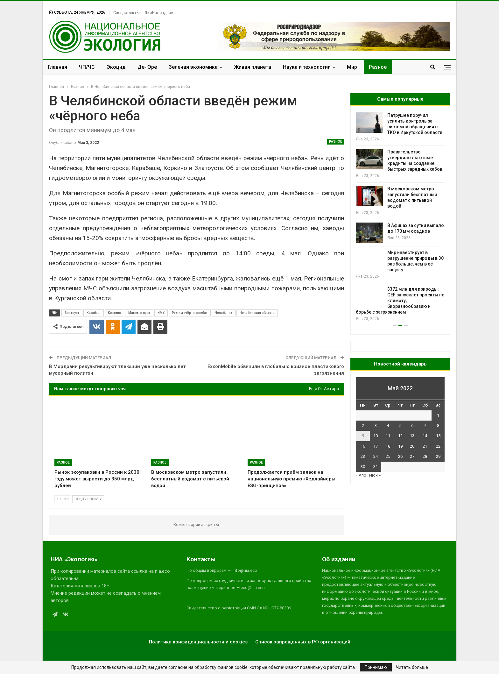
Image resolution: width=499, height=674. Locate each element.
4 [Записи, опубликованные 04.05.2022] (388, 425)
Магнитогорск (139, 313)
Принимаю (376, 667)
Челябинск (223, 313)
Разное (378, 67)
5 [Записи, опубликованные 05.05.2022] (400, 425)
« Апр (361, 475)
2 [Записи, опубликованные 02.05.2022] (363, 425)
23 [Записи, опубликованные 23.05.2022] (363, 456)
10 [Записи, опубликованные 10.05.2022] (375, 435)
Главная (57, 67)
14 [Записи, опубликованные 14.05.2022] (425, 435)
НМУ (161, 313)
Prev (63, 499)
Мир (352, 67)
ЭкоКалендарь (158, 12)
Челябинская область (257, 313)
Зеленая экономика (193, 67)
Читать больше (412, 667)
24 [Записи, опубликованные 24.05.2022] (375, 456)
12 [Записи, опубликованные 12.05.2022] (400, 435)
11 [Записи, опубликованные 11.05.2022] (388, 435)
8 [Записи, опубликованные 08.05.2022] (438, 425)
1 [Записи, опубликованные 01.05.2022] (438, 415)
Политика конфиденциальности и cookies (198, 642)
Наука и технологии (307, 67)
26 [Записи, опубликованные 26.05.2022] (400, 456)
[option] (400, 217)
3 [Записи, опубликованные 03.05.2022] (376, 425)
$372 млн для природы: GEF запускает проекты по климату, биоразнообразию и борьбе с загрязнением (400, 301)
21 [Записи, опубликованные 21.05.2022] (425, 446)
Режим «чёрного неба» (189, 313)
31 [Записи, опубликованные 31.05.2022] (375, 466)
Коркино (114, 313)
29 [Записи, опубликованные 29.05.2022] (438, 456)
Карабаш (94, 313)
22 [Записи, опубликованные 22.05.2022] (438, 446)
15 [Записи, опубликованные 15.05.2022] (438, 435)
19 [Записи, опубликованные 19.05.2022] (400, 446)
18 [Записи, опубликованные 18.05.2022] (388, 446)
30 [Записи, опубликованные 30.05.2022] (363, 466)
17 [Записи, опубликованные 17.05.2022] (375, 446)
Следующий (88, 499)
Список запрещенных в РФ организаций (302, 642)
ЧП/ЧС (87, 67)
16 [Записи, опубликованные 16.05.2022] (363, 446)
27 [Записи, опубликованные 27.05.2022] (412, 456)
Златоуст (72, 313)
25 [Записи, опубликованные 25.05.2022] (388, 456)
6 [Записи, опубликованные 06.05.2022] (412, 425)
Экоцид (116, 67)
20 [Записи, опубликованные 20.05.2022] (412, 446)
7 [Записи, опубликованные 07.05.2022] (425, 425)
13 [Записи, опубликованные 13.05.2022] (412, 435)
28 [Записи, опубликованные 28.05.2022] (425, 456)
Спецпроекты (126, 12)
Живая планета (252, 67)
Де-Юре (147, 67)
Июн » (375, 475)
